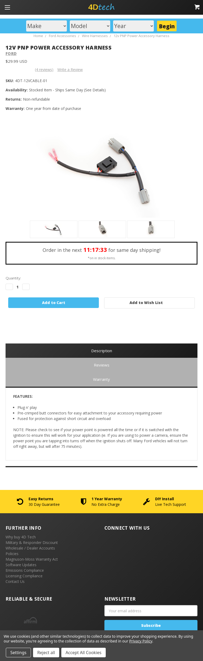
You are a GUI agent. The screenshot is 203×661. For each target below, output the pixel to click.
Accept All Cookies (84, 652)
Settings (18, 652)
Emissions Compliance (25, 570)
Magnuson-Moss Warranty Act (32, 559)
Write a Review (70, 69)
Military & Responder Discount (32, 542)
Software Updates (21, 564)
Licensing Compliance (24, 575)
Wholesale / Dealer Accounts (30, 548)
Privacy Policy (140, 641)
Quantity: (13, 278)
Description (101, 350)
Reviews (101, 365)
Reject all (46, 652)
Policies (12, 553)
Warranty (101, 379)
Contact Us (15, 581)
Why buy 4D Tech (21, 536)
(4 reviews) (44, 69)
